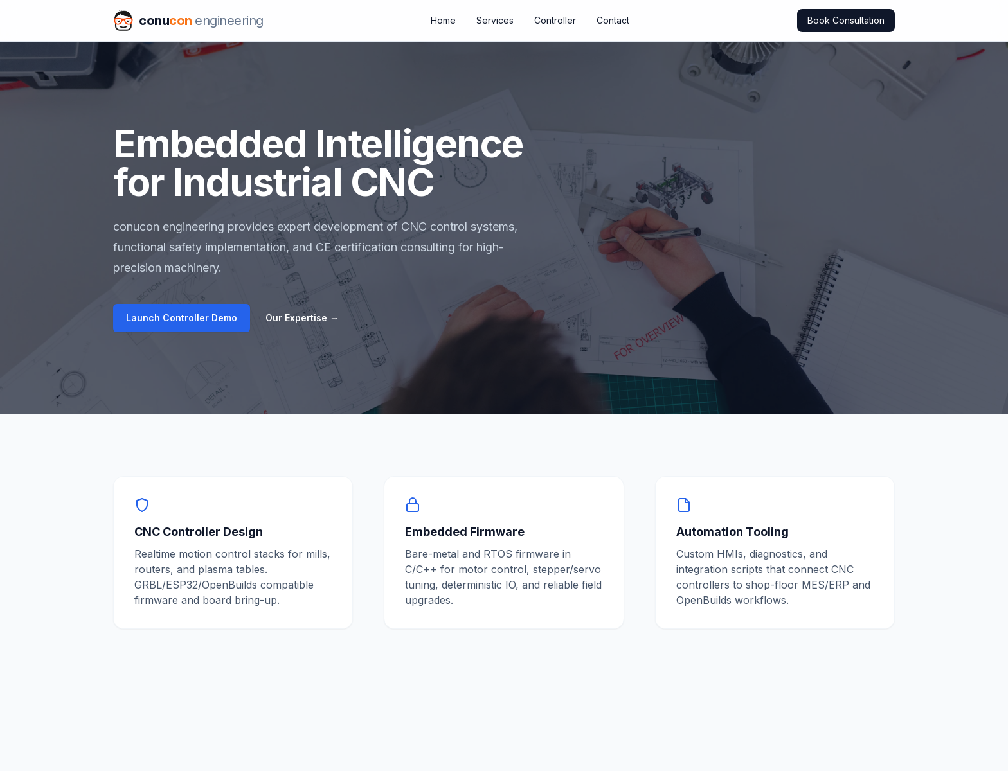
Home (443, 20)
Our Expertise (302, 317)
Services (495, 20)
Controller (555, 20)
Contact (613, 20)
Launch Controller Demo (181, 317)
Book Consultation (846, 20)
